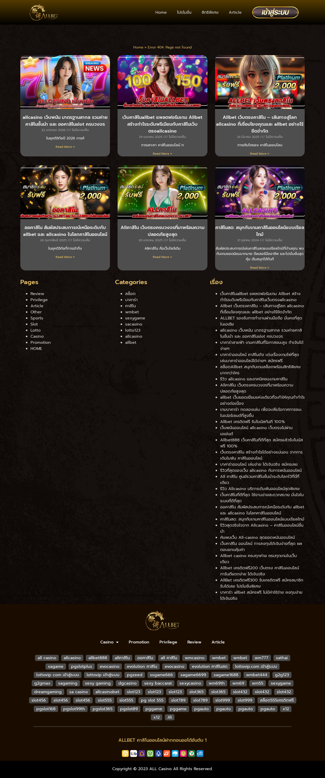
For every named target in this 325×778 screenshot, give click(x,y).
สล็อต (130, 294)
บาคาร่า (131, 300)
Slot (34, 324)
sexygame (135, 318)
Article (235, 12)
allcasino (133, 336)
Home (161, 12)
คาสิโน (130, 306)
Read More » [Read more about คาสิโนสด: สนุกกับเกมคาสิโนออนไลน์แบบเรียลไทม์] (259, 267)
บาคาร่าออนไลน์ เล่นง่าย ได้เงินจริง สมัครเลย (259, 464)
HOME (36, 349)
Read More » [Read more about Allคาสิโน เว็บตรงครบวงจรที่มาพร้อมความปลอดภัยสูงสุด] (162, 257)
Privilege (39, 300)
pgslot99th (74, 709)
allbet (130, 342)
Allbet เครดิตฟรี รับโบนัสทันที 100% (252, 422)
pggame (153, 709)
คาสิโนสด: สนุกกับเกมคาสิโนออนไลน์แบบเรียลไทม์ (259, 231)
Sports (36, 318)
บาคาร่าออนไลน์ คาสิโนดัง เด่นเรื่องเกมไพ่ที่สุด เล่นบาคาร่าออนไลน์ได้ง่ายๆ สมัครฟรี (259, 358)
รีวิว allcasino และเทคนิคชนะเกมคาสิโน (253, 379)
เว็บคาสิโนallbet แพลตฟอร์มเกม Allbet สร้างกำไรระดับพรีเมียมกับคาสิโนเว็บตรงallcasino (162, 124)
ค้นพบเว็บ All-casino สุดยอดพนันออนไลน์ (257, 537)
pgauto (201, 709)
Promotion (40, 342)
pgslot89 (129, 709)
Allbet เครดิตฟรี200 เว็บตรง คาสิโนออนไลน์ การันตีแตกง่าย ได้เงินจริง (259, 571)
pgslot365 (102, 709)
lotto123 (132, 330)
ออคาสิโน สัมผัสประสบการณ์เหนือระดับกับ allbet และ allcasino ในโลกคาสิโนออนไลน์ (65, 231)
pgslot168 (46, 709)
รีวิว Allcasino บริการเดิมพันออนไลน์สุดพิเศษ (260, 489)
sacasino (133, 324)
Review (37, 294)
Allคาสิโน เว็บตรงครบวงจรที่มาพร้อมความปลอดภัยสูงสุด (162, 231)
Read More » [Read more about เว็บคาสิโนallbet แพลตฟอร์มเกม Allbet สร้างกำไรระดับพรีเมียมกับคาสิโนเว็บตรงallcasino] (162, 153)
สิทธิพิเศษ (210, 12)
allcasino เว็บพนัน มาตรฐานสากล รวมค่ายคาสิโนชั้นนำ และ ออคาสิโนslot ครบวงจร (65, 121)
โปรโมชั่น (184, 12)
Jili (169, 717)
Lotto (35, 330)
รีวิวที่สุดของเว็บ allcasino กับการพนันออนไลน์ (261, 470)
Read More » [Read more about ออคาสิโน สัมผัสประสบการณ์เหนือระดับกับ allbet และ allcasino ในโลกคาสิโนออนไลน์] (65, 257)
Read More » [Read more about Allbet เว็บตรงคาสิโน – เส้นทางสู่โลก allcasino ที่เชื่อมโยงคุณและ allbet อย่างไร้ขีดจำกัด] (259, 153)
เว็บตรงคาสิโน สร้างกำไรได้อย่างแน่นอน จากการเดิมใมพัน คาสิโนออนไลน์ (261, 455)
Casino (37, 336)
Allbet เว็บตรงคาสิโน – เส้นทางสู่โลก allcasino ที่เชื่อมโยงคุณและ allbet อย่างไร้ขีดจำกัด (259, 124)
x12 (286, 709)
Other (36, 312)
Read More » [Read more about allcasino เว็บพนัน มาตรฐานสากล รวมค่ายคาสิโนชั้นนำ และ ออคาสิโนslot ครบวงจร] (65, 146)
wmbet (132, 312)
